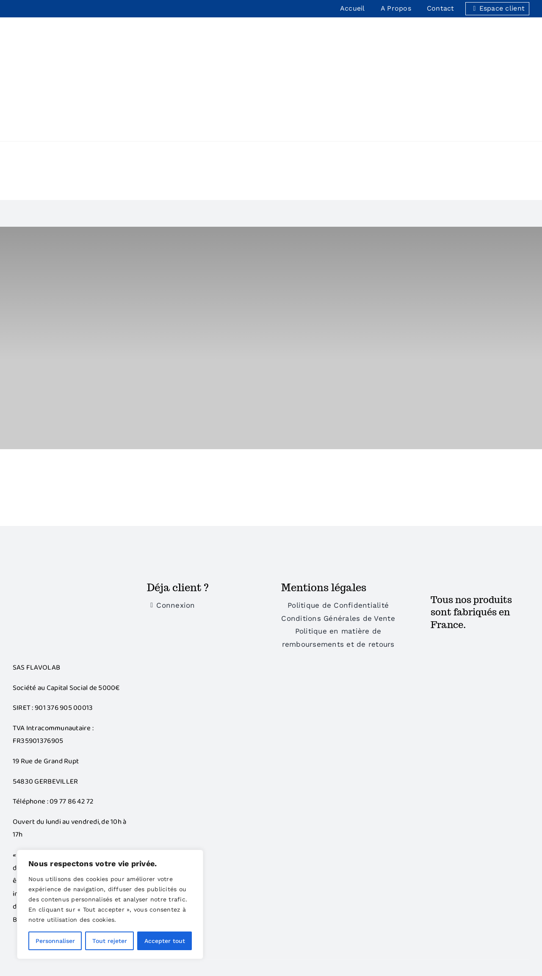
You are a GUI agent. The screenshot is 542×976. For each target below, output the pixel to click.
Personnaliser (55, 940)
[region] (110, 904)
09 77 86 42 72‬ (72, 709)
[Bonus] (61, 491)
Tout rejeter (109, 940)
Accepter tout (164, 940)
